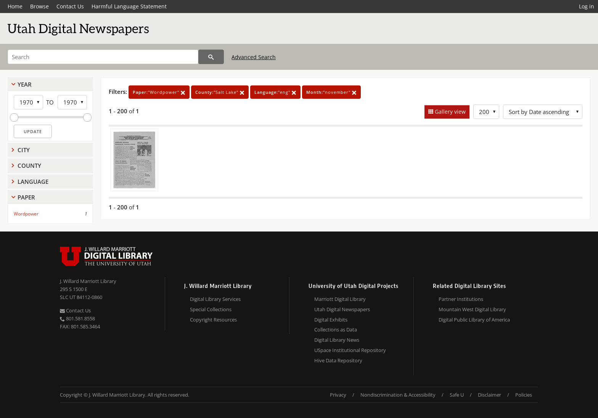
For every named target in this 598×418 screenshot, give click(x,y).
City (24, 150)
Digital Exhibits (330, 319)
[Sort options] (542, 111)
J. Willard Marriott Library (88, 281)
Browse (39, 6)
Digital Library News (336, 339)
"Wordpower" (159, 92)
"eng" (275, 92)
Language (33, 181)
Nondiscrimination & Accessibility (398, 394)
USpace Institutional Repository (350, 350)
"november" (331, 92)
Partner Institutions (461, 299)
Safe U (457, 394)
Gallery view (449, 111)
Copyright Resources (213, 319)
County (29, 165)
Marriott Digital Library (340, 299)
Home (15, 6)
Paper (26, 197)
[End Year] (72, 102)
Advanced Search (253, 57)
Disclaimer (489, 394)
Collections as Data (335, 329)
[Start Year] (28, 102)
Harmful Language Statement (129, 6)
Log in (586, 6)
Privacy (338, 394)
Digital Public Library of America (474, 319)
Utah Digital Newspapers (342, 309)
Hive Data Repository (338, 360)
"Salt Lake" (219, 92)
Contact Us (70, 6)
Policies (523, 394)
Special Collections (210, 309)
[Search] (103, 57)
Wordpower (26, 214)
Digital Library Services (215, 299)
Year (25, 84)
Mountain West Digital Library (472, 309)
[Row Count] (486, 111)
